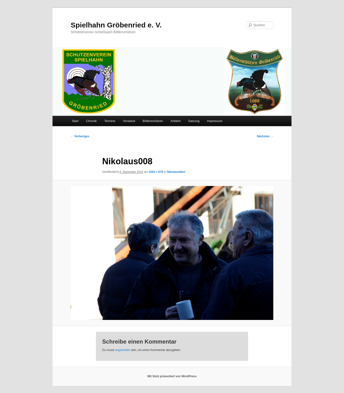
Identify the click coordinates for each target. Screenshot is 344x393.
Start (75, 121)
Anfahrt (176, 121)
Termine (109, 121)
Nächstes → (265, 136)
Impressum (214, 121)
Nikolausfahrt (176, 172)
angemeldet (122, 350)
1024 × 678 (156, 172)
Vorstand (129, 121)
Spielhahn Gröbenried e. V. (116, 25)
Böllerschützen (153, 121)
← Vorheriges (80, 136)
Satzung (193, 121)
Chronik (91, 121)
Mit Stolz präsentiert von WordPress (172, 376)
